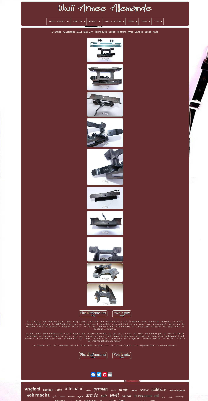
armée (92, 395)
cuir (104, 396)
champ (134, 390)
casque (144, 389)
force (163, 397)
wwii (114, 395)
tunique (113, 390)
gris (55, 396)
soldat (127, 396)
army (123, 389)
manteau (71, 397)
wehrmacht (38, 395)
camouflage (179, 397)
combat (48, 389)
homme (62, 397)
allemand (74, 388)
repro (80, 396)
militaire (159, 389)
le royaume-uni (146, 395)
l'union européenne (177, 390)
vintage (170, 397)
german (101, 388)
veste (88, 390)
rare (58, 389)
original (32, 388)
